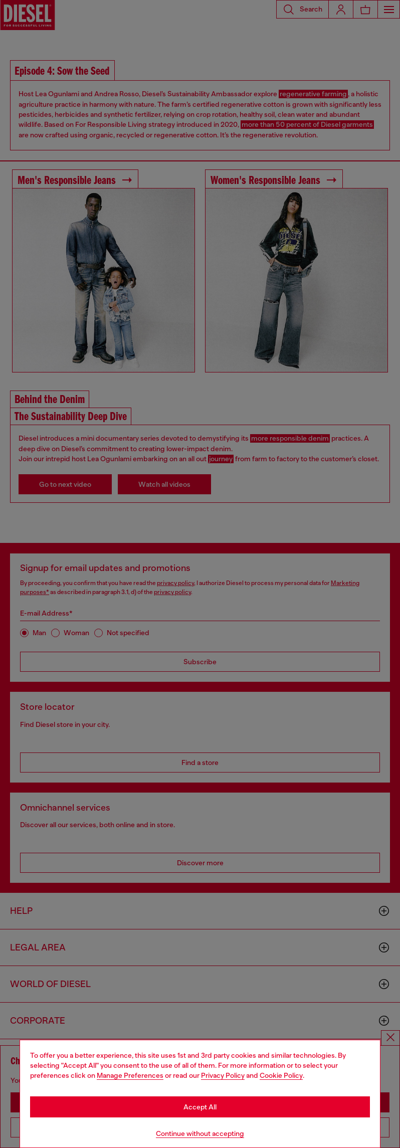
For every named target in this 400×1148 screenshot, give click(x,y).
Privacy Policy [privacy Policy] (223, 1075)
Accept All (200, 1107)
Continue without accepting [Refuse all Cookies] (200, 1133)
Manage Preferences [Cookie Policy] (130, 1075)
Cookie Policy (281, 1075)
